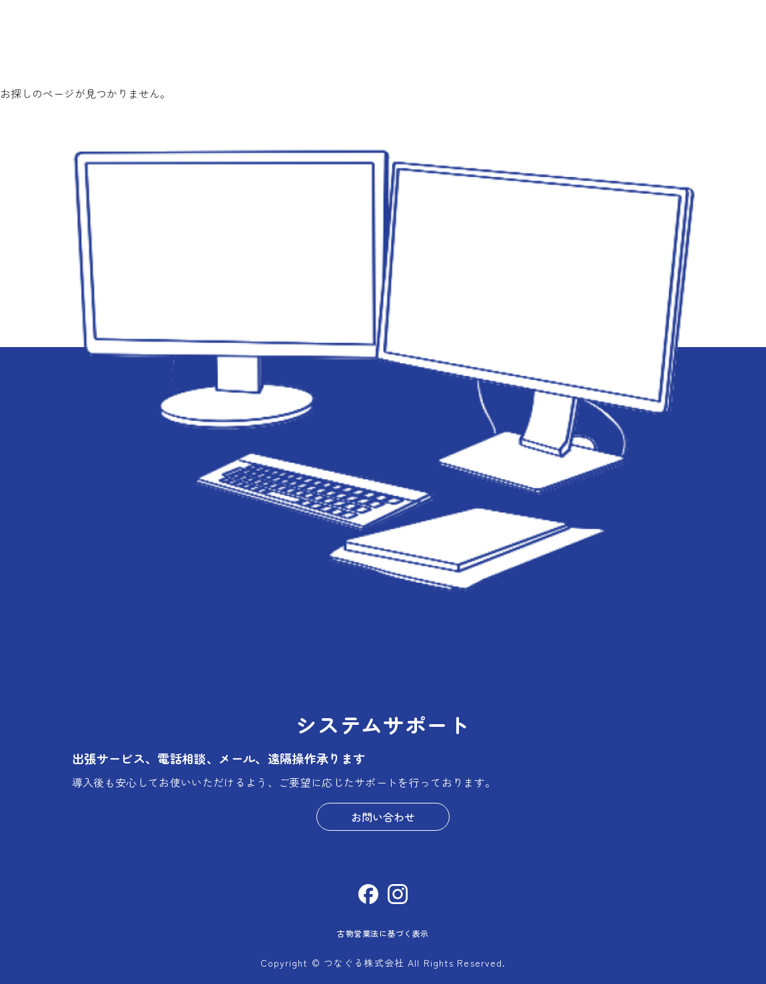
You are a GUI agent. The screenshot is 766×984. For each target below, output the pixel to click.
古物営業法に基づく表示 (383, 933)
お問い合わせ (383, 817)
